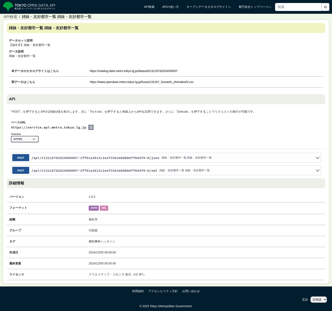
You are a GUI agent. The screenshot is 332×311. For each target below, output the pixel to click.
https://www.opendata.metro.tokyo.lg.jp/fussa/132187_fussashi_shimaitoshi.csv (142, 82)
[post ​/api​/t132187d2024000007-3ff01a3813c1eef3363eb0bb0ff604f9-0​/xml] (166, 170)
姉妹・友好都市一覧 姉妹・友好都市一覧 (56, 17)
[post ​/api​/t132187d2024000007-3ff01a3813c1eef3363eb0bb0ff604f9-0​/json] (166, 157)
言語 (305, 299)
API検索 (10, 17)
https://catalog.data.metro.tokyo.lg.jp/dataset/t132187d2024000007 (134, 71)
